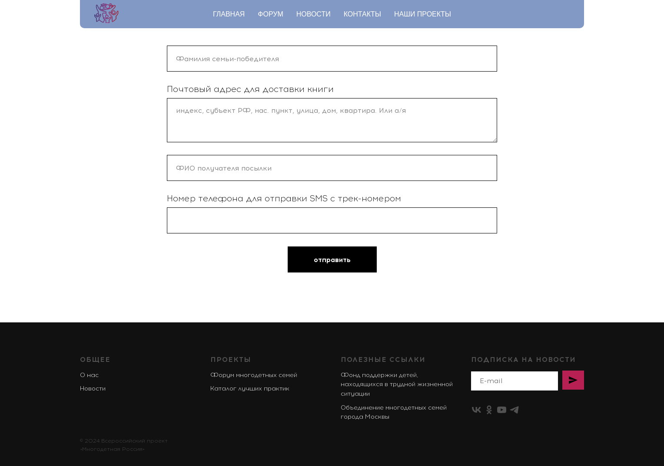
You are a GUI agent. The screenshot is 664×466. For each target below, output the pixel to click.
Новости (313, 14)
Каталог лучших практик (249, 388)
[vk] (476, 409)
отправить (332, 260)
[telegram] (514, 409)
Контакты (362, 14)
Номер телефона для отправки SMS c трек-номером (284, 198)
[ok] (489, 409)
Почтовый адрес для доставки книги (250, 89)
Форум (270, 14)
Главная (229, 14)
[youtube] (501, 409)
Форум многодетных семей (253, 375)
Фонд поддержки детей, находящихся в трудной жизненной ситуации (397, 384)
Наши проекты (422, 14)
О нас (89, 375)
